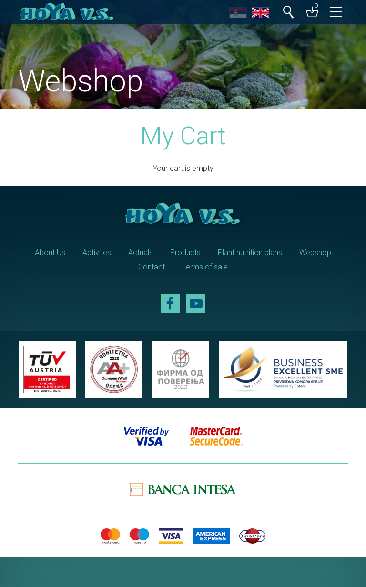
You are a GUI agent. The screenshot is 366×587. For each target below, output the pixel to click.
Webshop (315, 252)
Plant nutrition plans (250, 252)
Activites (96, 252)
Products (185, 252)
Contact (151, 266)
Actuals (140, 252)
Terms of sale (205, 266)
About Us (50, 252)
